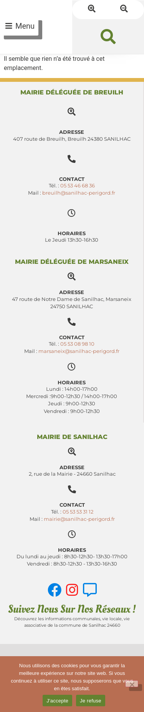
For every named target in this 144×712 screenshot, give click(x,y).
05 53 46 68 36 (77, 186)
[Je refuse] (131, 683)
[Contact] (72, 322)
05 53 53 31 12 (78, 512)
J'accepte (57, 701)
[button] (108, 36)
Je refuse (90, 701)
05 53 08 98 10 (77, 344)
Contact (71, 337)
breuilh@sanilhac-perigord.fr (78, 193)
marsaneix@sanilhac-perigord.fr (78, 351)
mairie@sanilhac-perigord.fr (79, 519)
